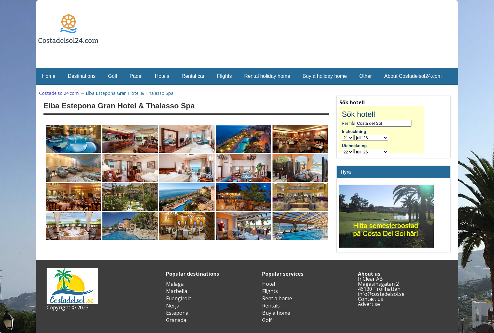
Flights (224, 76)
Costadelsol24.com (59, 93)
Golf (112, 76)
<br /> (386, 129)
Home (48, 76)
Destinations (81, 76)
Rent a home (277, 298)
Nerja (172, 305)
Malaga (175, 283)
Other (365, 76)
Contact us (370, 299)
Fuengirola (179, 298)
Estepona (177, 312)
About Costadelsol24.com (413, 76)
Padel (135, 76)
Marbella (176, 291)
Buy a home (276, 312)
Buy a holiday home (324, 76)
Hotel (268, 283)
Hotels (162, 76)
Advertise (369, 304)
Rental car (192, 76)
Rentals (271, 305)
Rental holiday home (267, 76)
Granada (176, 320)
